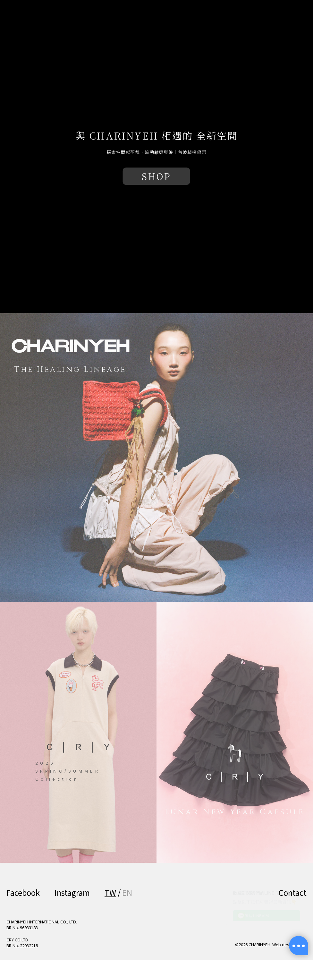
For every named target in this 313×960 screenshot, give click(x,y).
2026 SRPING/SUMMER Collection (67, 770)
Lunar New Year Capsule (235, 812)
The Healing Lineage (70, 369)
